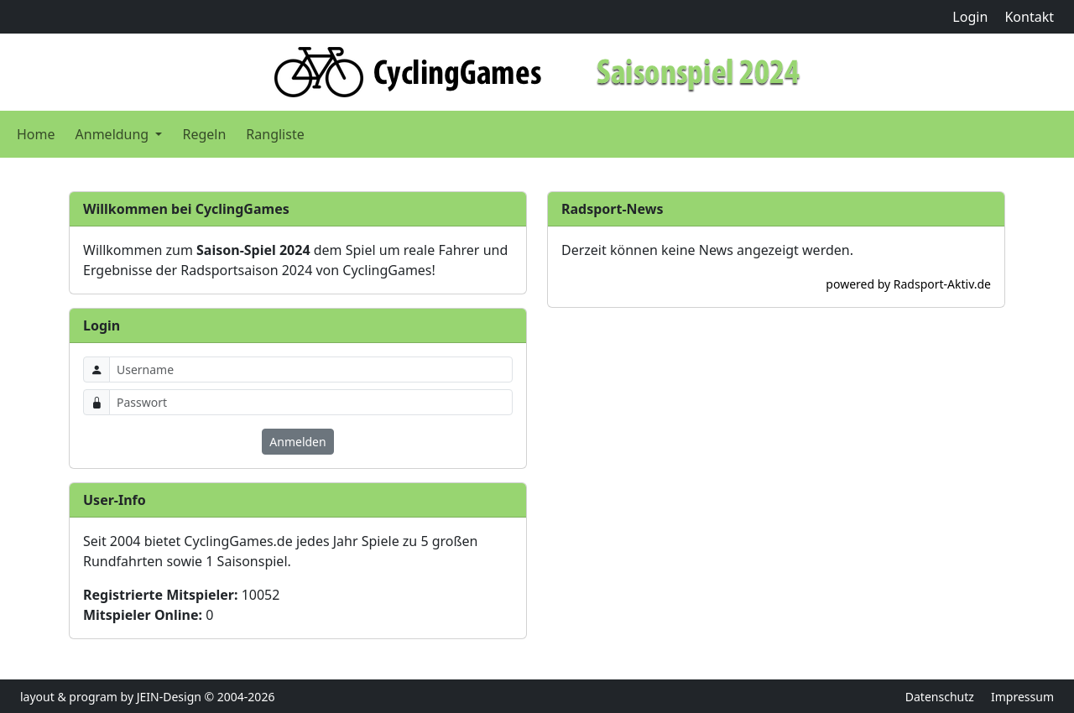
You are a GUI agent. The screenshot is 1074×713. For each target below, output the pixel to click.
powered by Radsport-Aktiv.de (908, 284)
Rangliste (275, 134)
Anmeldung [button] (114, 134)
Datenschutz (939, 697)
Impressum (1022, 697)
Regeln (204, 134)
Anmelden (297, 442)
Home (36, 134)
